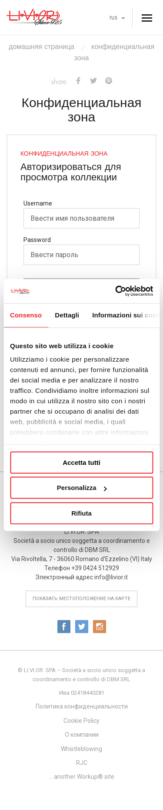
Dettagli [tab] (67, 315)
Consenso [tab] (26, 315)
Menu (145, 15)
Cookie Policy (81, 720)
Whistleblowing (81, 748)
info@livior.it (111, 577)
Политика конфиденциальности (82, 706)
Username (37, 203)
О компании (82, 734)
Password (37, 239)
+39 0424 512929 (95, 568)
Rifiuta (81, 513)
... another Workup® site (81, 776)
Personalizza (82, 487)
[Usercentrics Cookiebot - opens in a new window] (116, 291)
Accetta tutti (81, 462)
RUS (117, 17)
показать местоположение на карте (81, 598)
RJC (81, 762)
